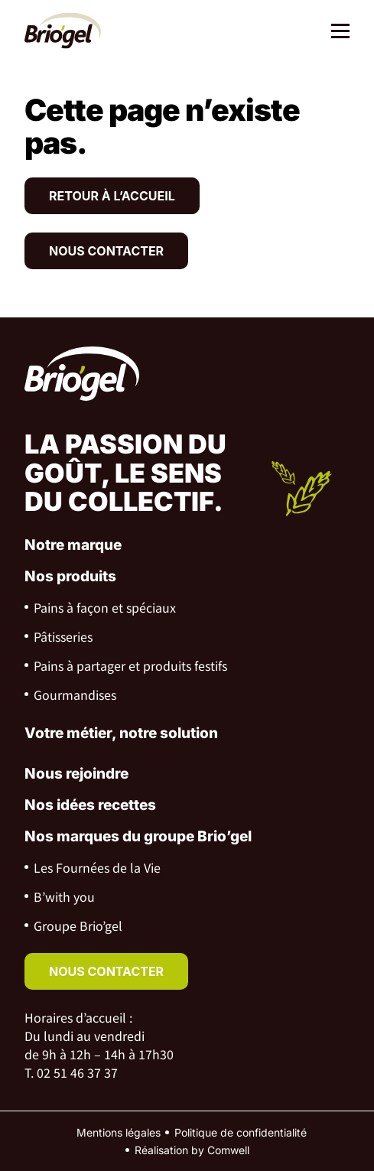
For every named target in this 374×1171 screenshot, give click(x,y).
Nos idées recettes (90, 805)
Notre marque (73, 545)
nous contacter (106, 971)
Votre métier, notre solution (121, 733)
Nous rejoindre (76, 773)
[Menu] (335, 32)
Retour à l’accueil (112, 195)
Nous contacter (106, 251)
